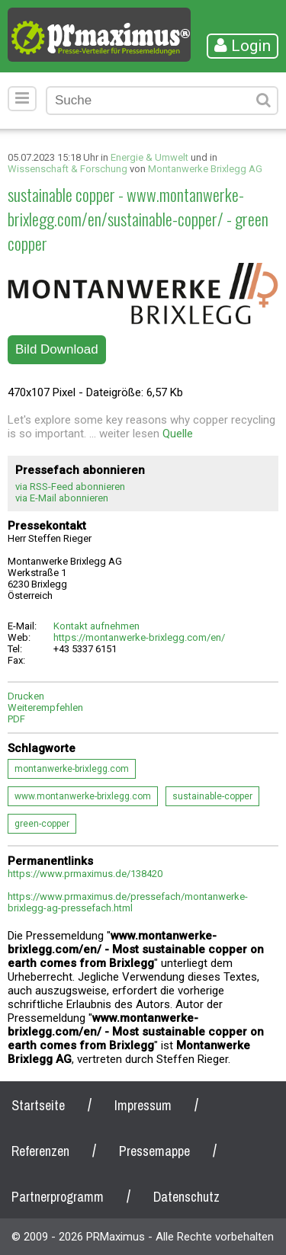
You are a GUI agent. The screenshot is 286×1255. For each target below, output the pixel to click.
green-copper (41, 823)
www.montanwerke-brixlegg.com (82, 796)
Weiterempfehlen (45, 707)
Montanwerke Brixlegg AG (205, 168)
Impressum (143, 1105)
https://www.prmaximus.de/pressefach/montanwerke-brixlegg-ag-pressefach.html (128, 902)
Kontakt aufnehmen (96, 626)
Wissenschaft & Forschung (67, 168)
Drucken (26, 696)
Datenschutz (186, 1196)
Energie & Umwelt (149, 157)
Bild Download (56, 349)
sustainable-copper (212, 796)
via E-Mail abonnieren (61, 498)
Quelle (177, 433)
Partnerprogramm (57, 1196)
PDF (16, 719)
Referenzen (40, 1151)
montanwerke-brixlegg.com (71, 769)
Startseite (38, 1105)
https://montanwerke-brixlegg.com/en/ (139, 637)
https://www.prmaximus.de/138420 (85, 873)
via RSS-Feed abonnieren (70, 486)
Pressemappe (154, 1151)
